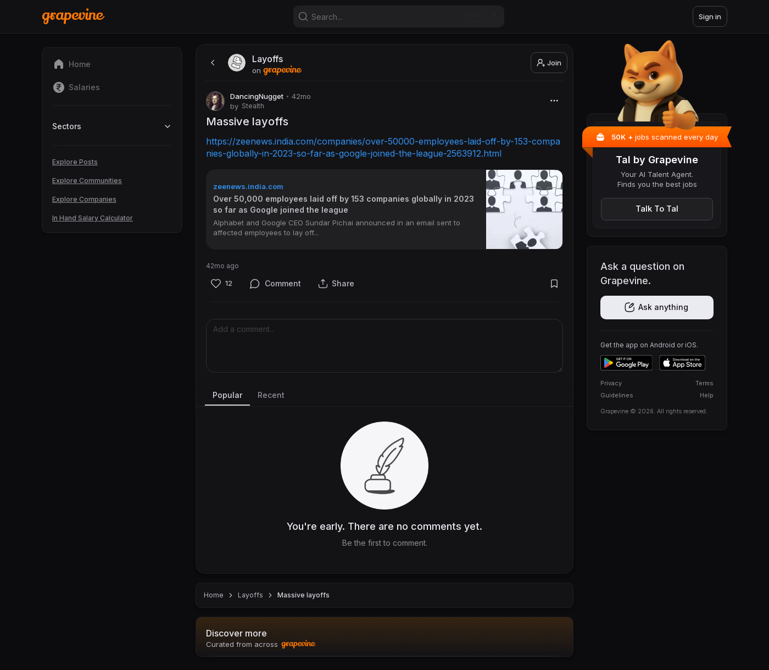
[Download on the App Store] (682, 362)
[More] (554, 100)
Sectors (112, 126)
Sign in (710, 16)
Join (549, 62)
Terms (704, 383)
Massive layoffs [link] (303, 595)
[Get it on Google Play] (626, 362)
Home (214, 595)
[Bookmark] (554, 283)
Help (707, 395)
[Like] (221, 283)
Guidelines (616, 395)
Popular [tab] (227, 395)
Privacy (611, 383)
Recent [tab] (271, 395)
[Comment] (275, 283)
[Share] (336, 283)
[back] (211, 62)
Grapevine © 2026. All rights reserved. (653, 411)
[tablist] (384, 396)
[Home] (73, 16)
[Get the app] (657, 307)
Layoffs (250, 595)
